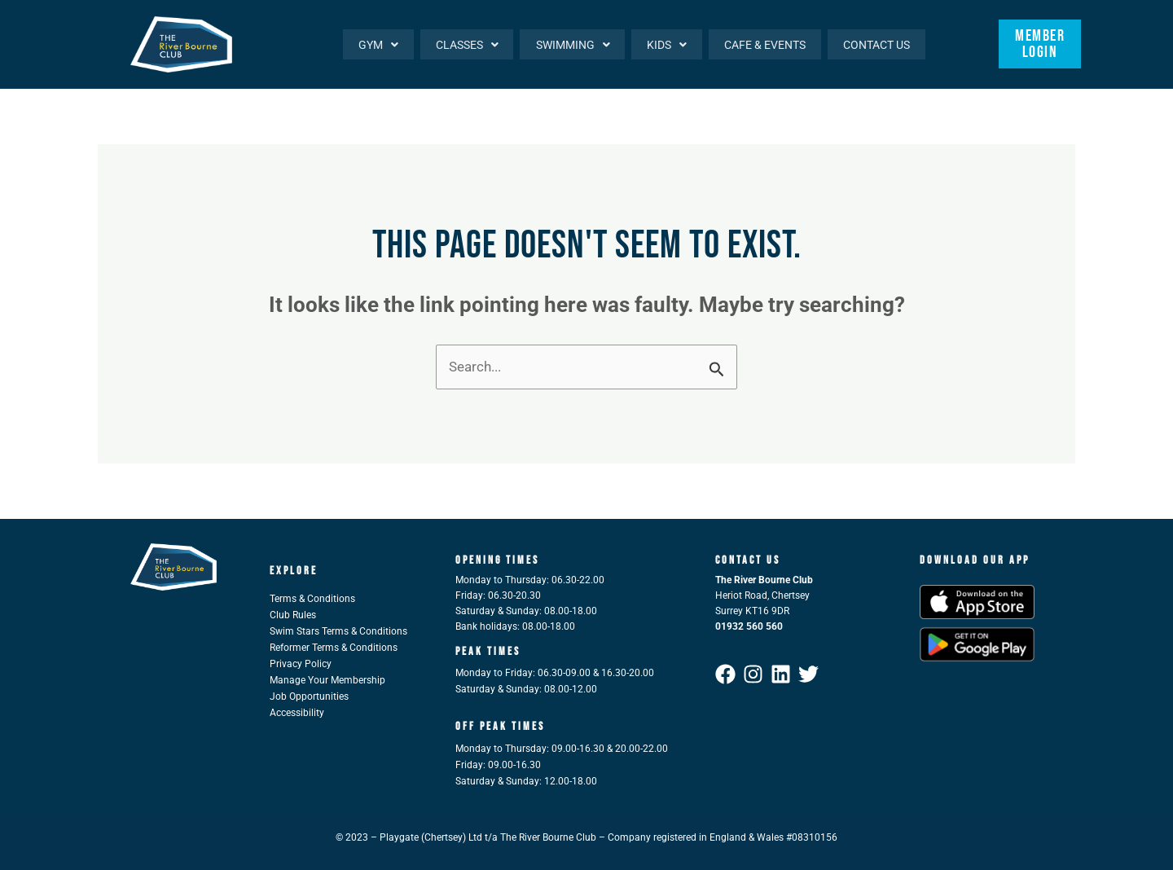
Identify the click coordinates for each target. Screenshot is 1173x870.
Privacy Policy (301, 664)
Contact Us (875, 44)
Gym (369, 44)
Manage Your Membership (327, 680)
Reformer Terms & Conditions (334, 647)
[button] (368, 44)
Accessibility (297, 712)
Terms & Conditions (312, 598)
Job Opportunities (309, 696)
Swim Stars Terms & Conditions (338, 631)
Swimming (566, 44)
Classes (459, 44)
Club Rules (293, 615)
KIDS (663, 44)
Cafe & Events (762, 44)
